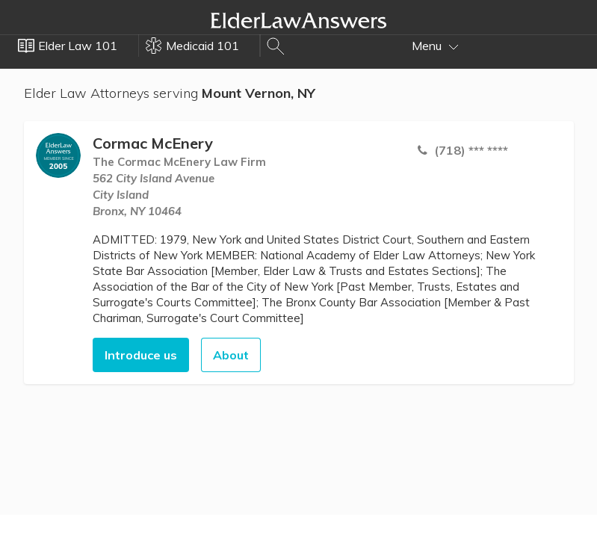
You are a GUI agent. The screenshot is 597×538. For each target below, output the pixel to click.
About (231, 354)
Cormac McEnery (153, 143)
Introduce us (141, 354)
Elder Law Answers (299, 20)
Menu (435, 45)
